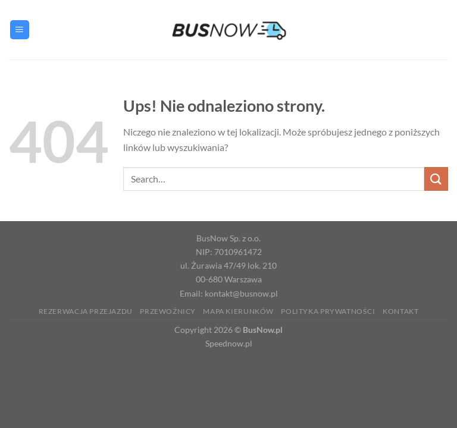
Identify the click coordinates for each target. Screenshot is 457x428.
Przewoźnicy (168, 311)
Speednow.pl (228, 343)
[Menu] (19, 30)
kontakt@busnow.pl (241, 293)
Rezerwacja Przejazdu (86, 311)
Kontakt (400, 311)
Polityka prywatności (328, 311)
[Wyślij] (436, 178)
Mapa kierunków (238, 311)
